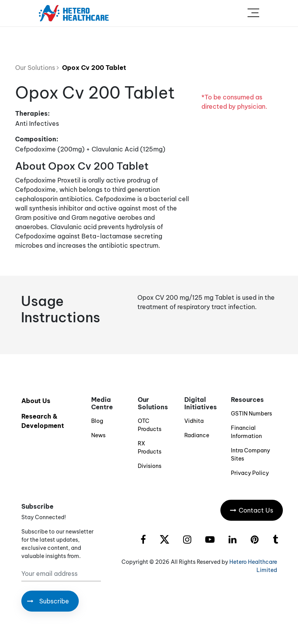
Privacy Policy (250, 472)
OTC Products (149, 425)
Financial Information (246, 432)
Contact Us (251, 510)
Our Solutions (37, 67)
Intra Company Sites (250, 454)
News (98, 435)
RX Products (149, 447)
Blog (97, 420)
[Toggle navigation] (253, 13)
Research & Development (42, 420)
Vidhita (194, 420)
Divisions (149, 465)
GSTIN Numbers (251, 413)
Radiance (196, 435)
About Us (35, 401)
